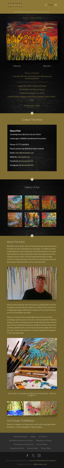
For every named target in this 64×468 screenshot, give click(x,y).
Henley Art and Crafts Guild (36, 424)
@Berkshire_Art (40, 464)
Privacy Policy (46, 448)
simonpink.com (24, 157)
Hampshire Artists (17, 448)
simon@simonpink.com (24, 153)
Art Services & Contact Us (24, 444)
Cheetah (34, 72)
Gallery (33, 436)
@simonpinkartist (26, 161)
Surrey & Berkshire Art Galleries (43, 460)
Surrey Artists (42, 444)
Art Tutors (43, 436)
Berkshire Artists (20, 436)
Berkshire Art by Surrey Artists (21, 440)
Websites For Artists (44, 440)
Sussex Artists (32, 448)
